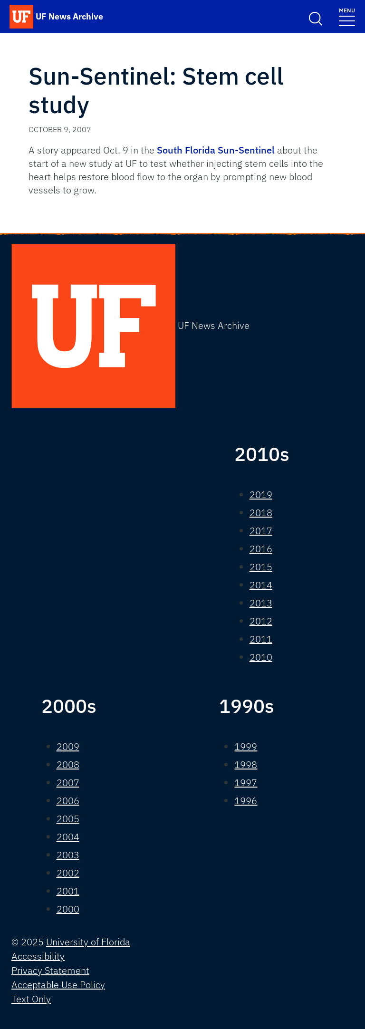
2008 (68, 764)
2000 (68, 909)
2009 (68, 746)
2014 (261, 584)
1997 (245, 782)
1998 (245, 764)
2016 (261, 548)
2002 (68, 872)
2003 (68, 854)
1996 (245, 800)
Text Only (31, 998)
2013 (261, 602)
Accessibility (38, 956)
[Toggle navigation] (347, 16)
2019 (261, 494)
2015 (261, 566)
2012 (261, 621)
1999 (245, 746)
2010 (261, 657)
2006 (68, 800)
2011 (261, 639)
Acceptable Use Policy (58, 984)
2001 (68, 891)
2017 (261, 530)
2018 (261, 512)
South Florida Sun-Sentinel (216, 150)
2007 (68, 782)
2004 (68, 836)
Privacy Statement (50, 970)
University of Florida (88, 941)
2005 (68, 818)
